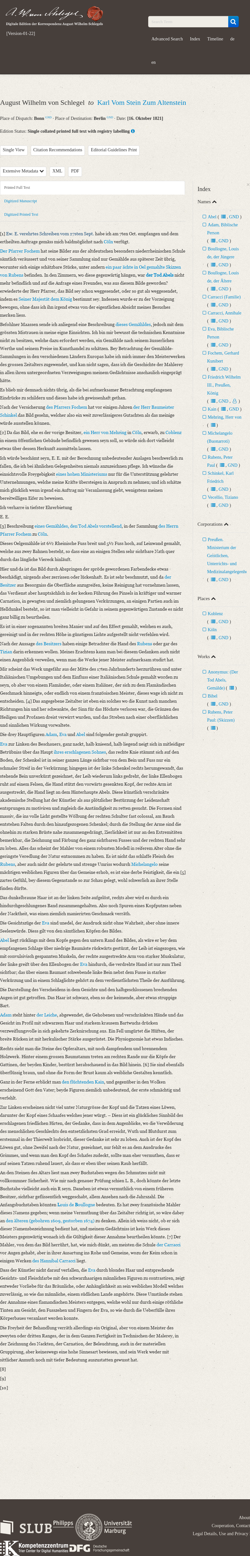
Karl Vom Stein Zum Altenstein (141, 102)
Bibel (212, 696)
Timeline (215, 39)
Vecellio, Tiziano (223, 497)
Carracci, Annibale (224, 313)
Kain (212, 409)
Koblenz (215, 613)
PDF (75, 171)
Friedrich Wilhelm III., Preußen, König (224, 385)
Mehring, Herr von (224, 417)
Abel (212, 216)
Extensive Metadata (23, 171)
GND (48, 117)
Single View (14, 149)
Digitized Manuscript (20, 201)
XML (57, 171)
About (244, 1517)
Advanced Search (167, 39)
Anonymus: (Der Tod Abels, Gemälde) (222, 680)
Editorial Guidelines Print (114, 149)
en (153, 62)
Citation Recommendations (57, 149)
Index (195, 39)
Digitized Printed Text (21, 214)
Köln (212, 629)
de (232, 39)
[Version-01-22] (20, 33)
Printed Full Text (17, 187)
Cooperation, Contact (231, 1525)
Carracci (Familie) (224, 297)
